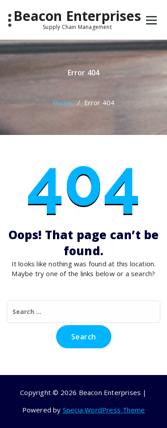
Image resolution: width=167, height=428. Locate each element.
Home (62, 102)
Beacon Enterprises (77, 19)
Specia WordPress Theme (104, 409)
